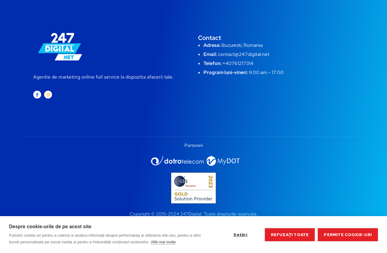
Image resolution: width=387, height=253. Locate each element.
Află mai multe (163, 242)
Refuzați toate (290, 234)
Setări (240, 234)
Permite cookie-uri (348, 234)
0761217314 (240, 63)
